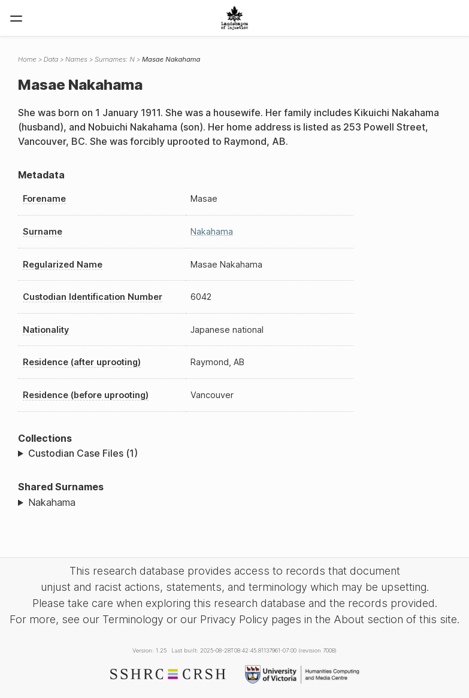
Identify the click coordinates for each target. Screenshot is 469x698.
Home (27, 59)
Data (51, 59)
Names (76, 59)
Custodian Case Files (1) (83, 453)
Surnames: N (115, 59)
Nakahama (211, 231)
